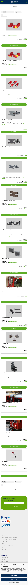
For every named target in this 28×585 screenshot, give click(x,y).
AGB (3, 543)
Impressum (4, 541)
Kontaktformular (4, 557)
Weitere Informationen (14, 582)
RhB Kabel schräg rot (6, 461)
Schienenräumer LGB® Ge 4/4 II (8, 229)
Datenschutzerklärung (19, 572)
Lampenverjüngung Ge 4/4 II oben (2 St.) (10, 402)
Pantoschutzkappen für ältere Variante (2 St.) (11, 60)
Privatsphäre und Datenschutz (8, 545)
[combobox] (10, 12)
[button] (2, 12)
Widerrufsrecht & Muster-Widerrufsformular (11, 537)
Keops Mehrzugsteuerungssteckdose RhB (10, 90)
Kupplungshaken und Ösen (7, 317)
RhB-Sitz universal (5, 373)
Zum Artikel (14, 131)
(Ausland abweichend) (13, 35)
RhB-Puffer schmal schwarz (7, 146)
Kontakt (3, 535)
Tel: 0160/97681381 (5, 561)
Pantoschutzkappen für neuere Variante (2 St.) (11, 31)
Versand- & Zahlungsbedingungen (9, 539)
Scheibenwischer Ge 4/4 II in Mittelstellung (10, 287)
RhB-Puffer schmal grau (7, 119)
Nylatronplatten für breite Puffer (8, 200)
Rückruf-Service (5, 547)
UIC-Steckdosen (5, 343)
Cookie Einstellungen (6, 549)
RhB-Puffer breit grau (6, 173)
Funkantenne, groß (5, 258)
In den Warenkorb (14, 45)
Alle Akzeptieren (14, 575)
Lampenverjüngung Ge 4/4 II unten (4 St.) (10, 432)
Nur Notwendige (14, 579)
